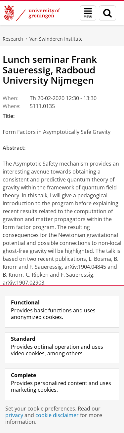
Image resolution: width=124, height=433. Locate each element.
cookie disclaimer (57, 415)
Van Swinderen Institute (56, 39)
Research (13, 39)
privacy (14, 415)
